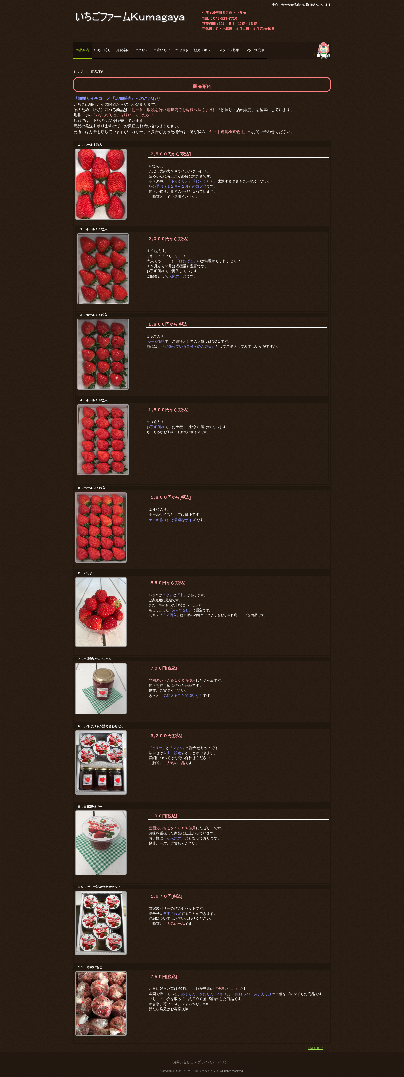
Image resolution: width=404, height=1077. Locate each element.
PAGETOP (315, 1048)
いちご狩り (102, 50)
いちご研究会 (254, 50)
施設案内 (123, 50)
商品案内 (82, 50)
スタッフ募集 (229, 50)
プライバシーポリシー (214, 1062)
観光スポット (204, 50)
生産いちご (161, 50)
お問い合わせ (183, 1062)
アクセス (141, 50)
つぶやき (182, 50)
